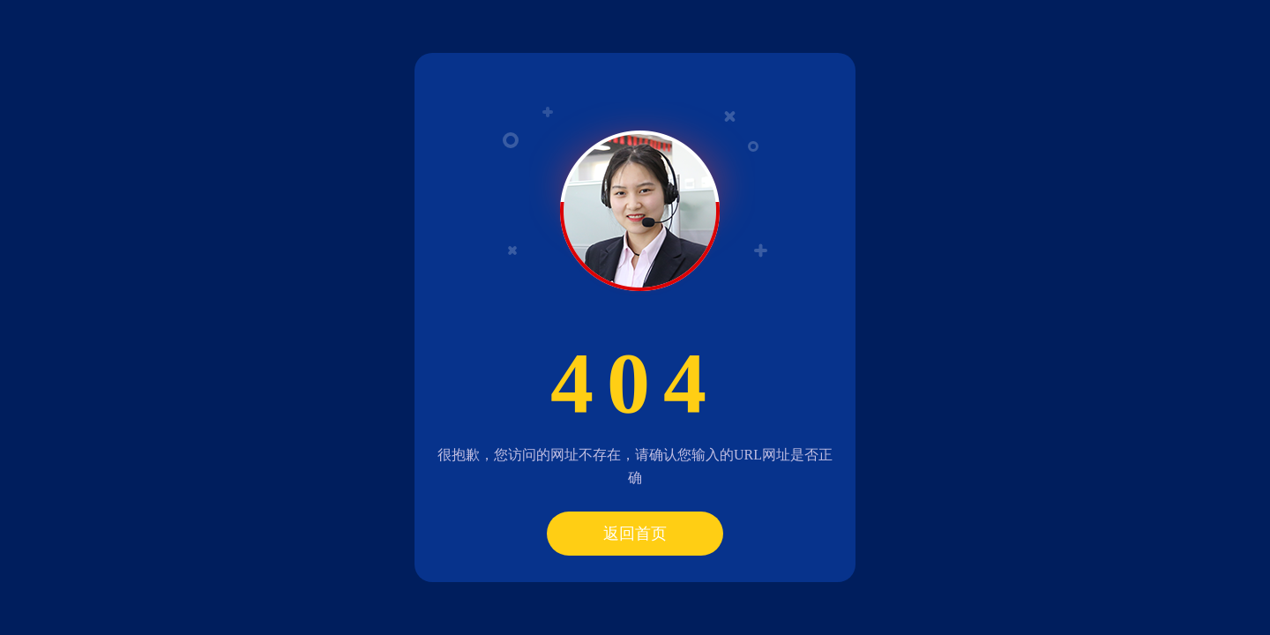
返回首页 (635, 533)
